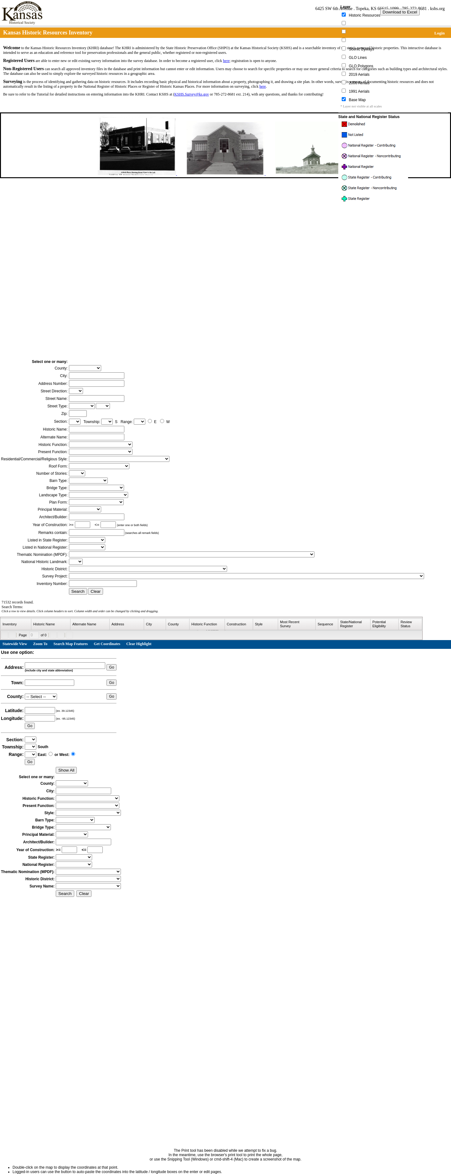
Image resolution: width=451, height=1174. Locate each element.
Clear (96, 591)
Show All (66, 770)
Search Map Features (71, 644)
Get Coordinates (107, 644)
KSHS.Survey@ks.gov (191, 94)
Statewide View (15, 644)
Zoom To (40, 644)
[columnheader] (16, 624)
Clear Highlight (138, 644)
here (226, 61)
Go (111, 667)
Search (78, 591)
